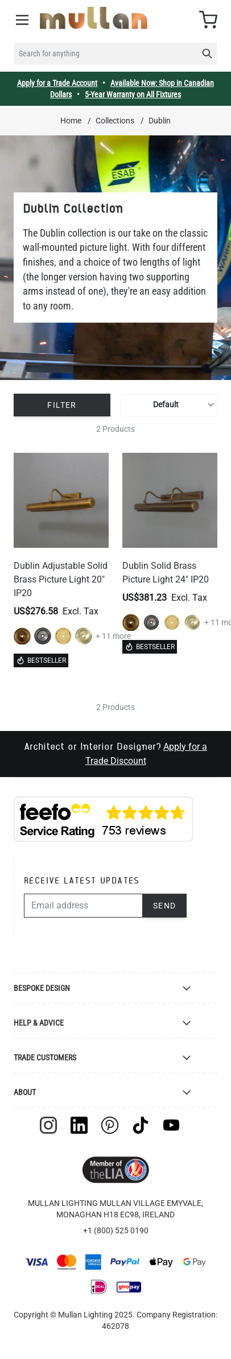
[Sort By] (169, 405)
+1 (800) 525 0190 (115, 1230)
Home (70, 120)
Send (164, 905)
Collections (115, 120)
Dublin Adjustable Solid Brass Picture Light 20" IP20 (61, 579)
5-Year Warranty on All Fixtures (133, 94)
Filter (61, 405)
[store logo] (93, 18)
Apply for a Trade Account (57, 83)
